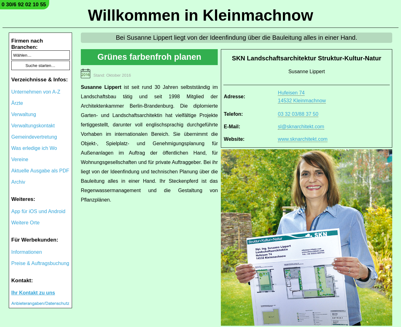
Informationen (26, 252)
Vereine (19, 159)
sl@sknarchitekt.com (301, 126)
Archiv (18, 182)
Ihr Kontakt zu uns (33, 292)
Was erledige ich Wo (34, 148)
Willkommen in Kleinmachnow (200, 15)
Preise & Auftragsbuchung (40, 263)
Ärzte (17, 103)
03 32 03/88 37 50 (298, 114)
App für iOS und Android (38, 211)
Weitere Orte (25, 222)
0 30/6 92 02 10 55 (24, 5)
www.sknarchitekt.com (302, 139)
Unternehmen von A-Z (35, 92)
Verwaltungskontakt (33, 125)
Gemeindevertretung (34, 137)
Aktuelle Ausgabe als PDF (40, 170)
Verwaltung (23, 114)
